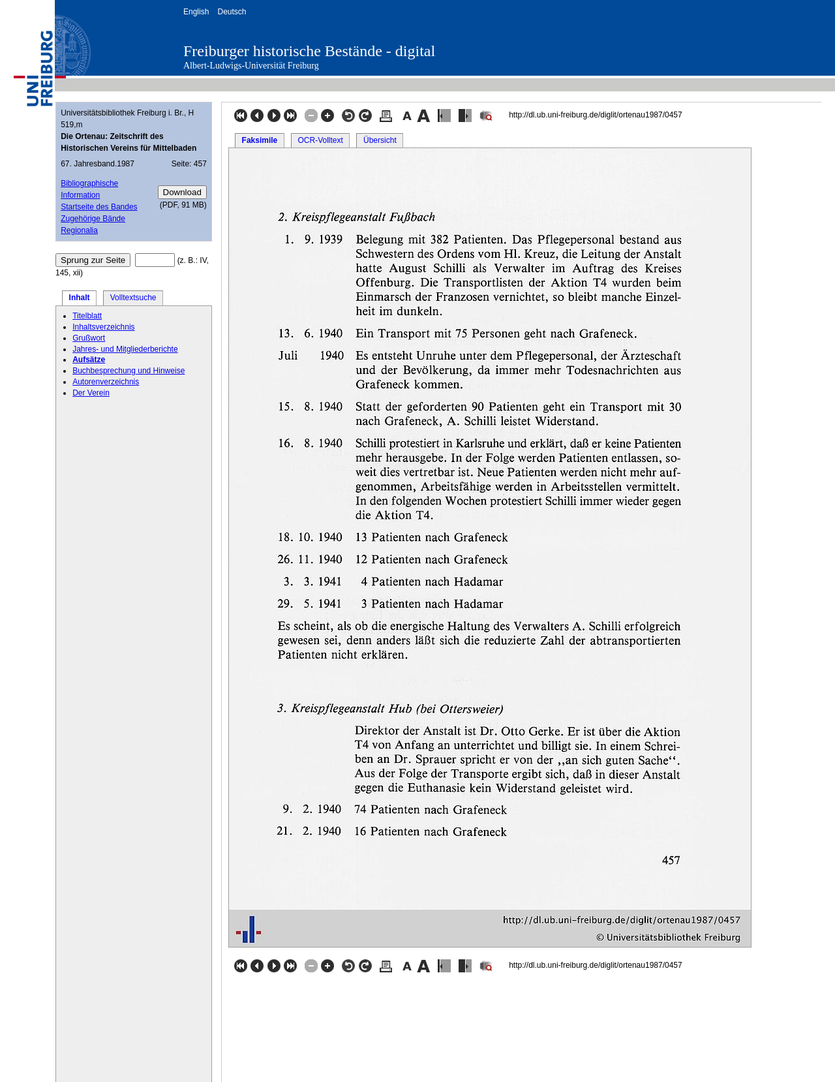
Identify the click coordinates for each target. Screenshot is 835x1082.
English (196, 11)
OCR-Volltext (319, 140)
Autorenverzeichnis (105, 381)
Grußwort (88, 338)
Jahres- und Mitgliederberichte (124, 349)
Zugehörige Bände (93, 218)
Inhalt (79, 297)
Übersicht (380, 140)
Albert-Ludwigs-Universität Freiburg (251, 65)
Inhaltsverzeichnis (103, 327)
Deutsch (231, 11)
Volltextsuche (133, 297)
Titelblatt (87, 315)
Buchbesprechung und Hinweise (128, 370)
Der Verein (91, 392)
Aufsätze (88, 359)
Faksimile (260, 140)
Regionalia (79, 230)
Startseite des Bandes (99, 206)
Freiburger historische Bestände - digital (309, 50)
